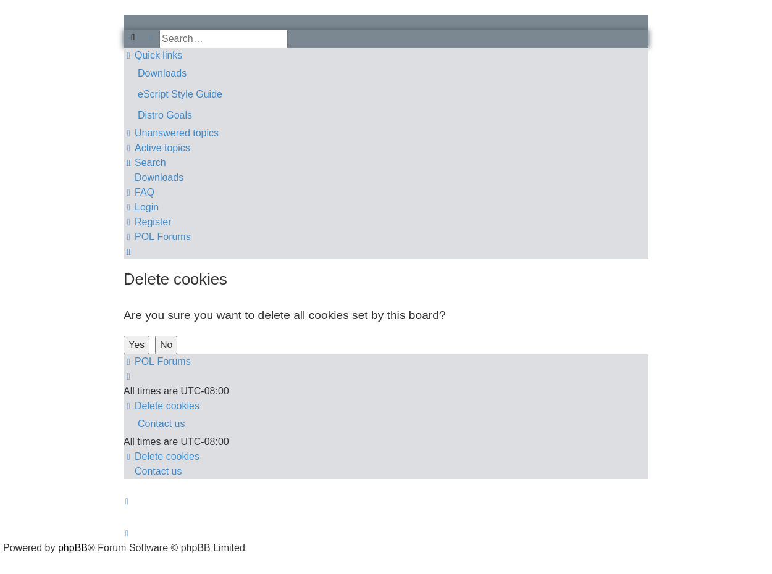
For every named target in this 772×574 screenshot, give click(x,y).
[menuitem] (386, 73)
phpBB (73, 548)
